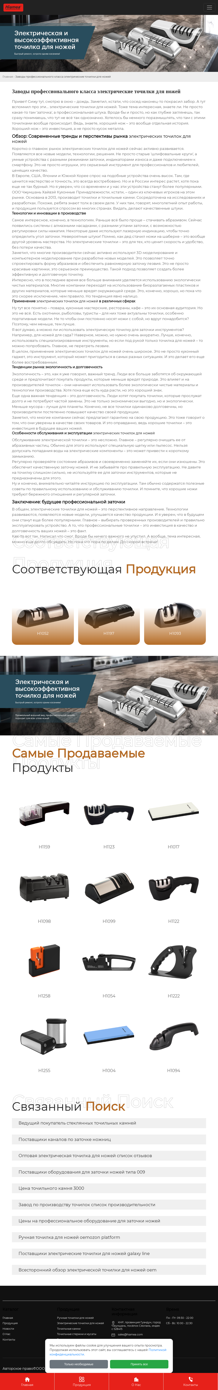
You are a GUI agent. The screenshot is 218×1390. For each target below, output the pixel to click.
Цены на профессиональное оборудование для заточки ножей (89, 1220)
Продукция (81, 1381)
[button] (197, 613)
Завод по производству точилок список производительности (87, 1204)
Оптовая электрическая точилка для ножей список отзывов (85, 1155)
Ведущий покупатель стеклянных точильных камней (77, 1123)
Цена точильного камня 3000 (51, 1188)
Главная (8, 76)
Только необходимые (78, 1364)
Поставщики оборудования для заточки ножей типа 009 (82, 1172)
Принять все (139, 1364)
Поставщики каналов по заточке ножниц (65, 1139)
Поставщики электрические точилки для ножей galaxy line (84, 1253)
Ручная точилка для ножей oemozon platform (69, 1237)
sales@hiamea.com (130, 1334)
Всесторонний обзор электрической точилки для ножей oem (87, 1270)
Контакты (191, 1381)
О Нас (136, 1381)
